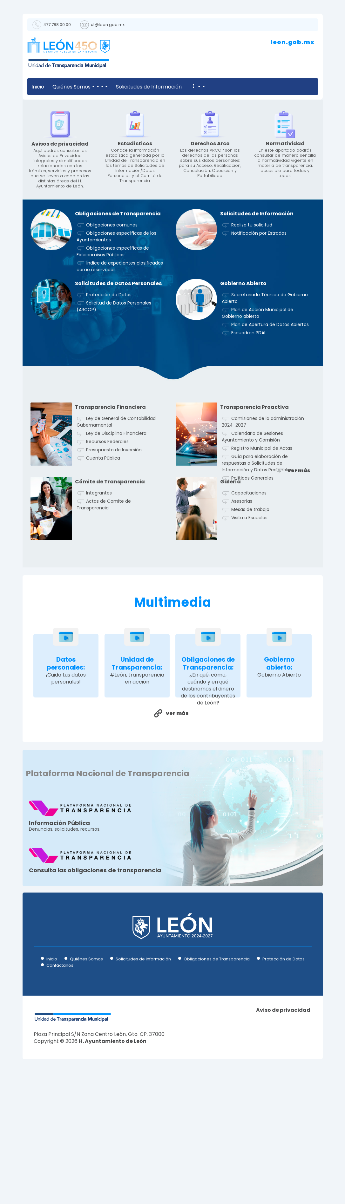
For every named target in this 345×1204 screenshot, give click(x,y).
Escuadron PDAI (248, 448)
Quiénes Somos (75, 86)
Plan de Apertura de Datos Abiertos (270, 439)
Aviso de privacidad (283, 1125)
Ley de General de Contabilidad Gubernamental (116, 536)
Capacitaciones (249, 608)
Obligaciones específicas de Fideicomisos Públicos (113, 366)
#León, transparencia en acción (137, 793)
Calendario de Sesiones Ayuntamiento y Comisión (252, 551)
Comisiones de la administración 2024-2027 (263, 536)
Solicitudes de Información (140, 86)
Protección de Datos (109, 410)
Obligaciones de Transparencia (217, 1074)
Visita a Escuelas (249, 633)
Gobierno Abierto (279, 790)
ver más (299, 585)
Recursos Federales (107, 556)
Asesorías (241, 616)
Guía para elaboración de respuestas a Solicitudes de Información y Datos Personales (257, 578)
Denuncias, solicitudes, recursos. (80, 938)
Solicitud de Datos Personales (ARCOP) (114, 421)
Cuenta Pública (103, 573)
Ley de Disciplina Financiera (116, 548)
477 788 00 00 (57, 25)
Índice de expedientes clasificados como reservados (120, 381)
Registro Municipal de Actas (261, 563)
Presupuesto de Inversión (114, 565)
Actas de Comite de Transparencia (104, 619)
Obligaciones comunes (112, 340)
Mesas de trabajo (250, 624)
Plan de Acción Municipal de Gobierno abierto (257, 428)
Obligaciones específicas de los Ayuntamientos (116, 351)
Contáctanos (59, 1080)
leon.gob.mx (293, 42)
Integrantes (99, 608)
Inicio (37, 86)
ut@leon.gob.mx (108, 25)
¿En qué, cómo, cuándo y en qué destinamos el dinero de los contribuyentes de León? (208, 803)
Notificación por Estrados (259, 348)
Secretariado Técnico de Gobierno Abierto (265, 413)
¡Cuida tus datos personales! (66, 793)
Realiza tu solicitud (251, 340)
